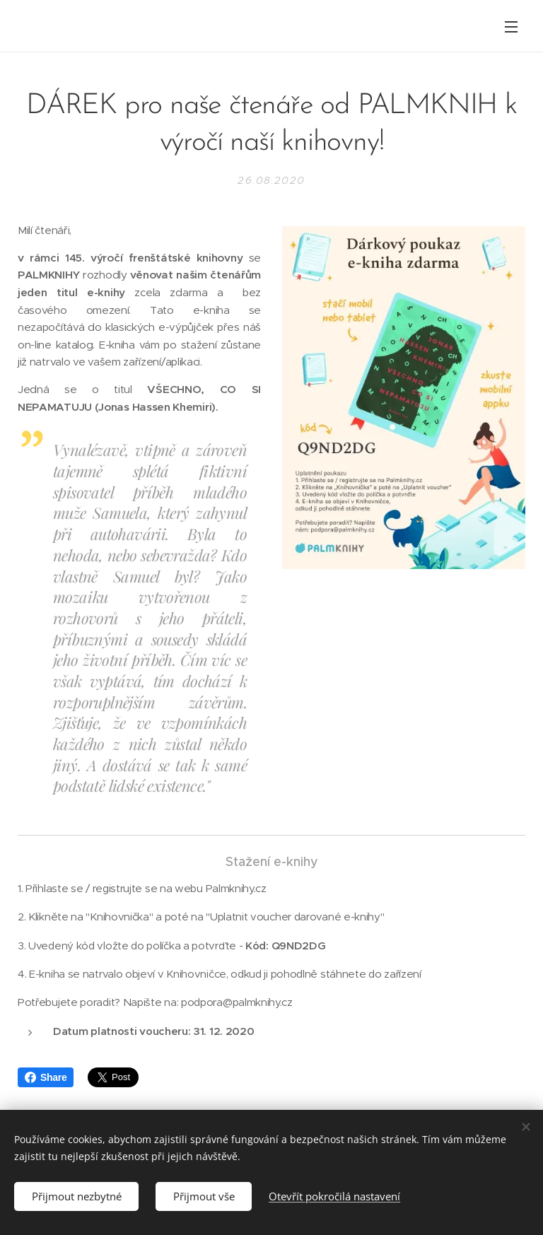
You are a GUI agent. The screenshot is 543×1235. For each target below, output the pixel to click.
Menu (511, 27)
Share (45, 1077)
